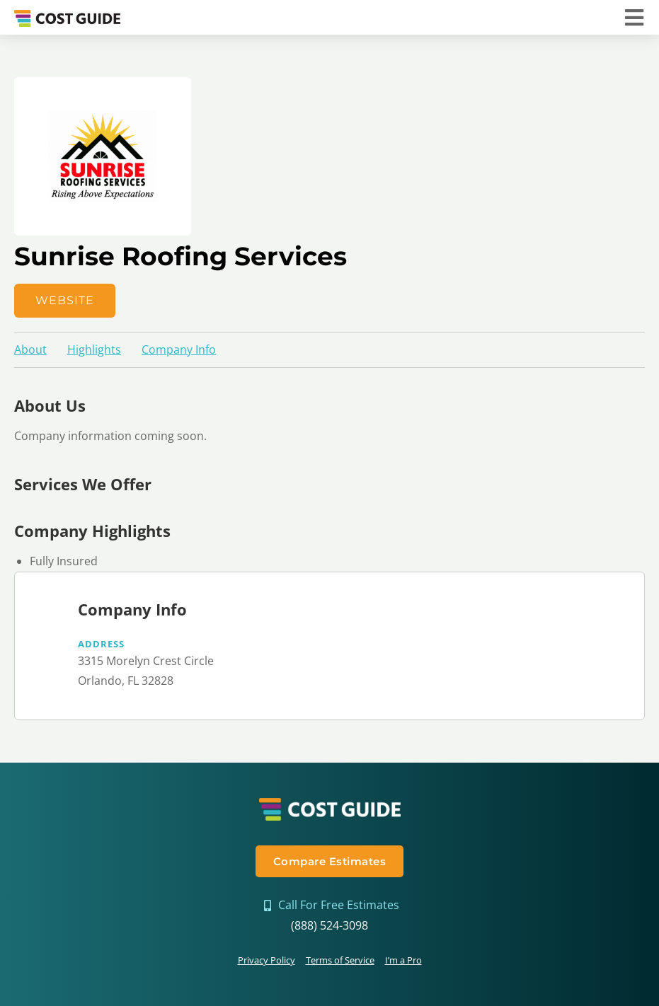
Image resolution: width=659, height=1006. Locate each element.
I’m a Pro (403, 960)
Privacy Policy (266, 960)
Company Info (179, 349)
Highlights (94, 349)
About (30, 349)
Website (64, 300)
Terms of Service (340, 960)
